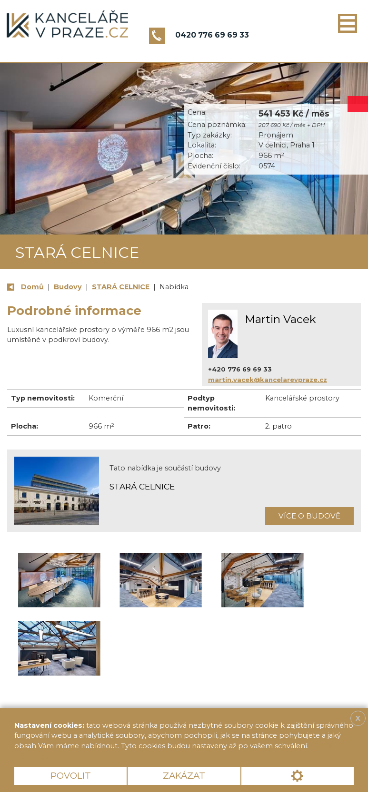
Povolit (70, 775)
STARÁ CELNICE (120, 287)
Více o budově (309, 515)
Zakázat (184, 775)
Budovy (68, 287)
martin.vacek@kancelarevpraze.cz (267, 379)
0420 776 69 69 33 (212, 34)
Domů (32, 287)
